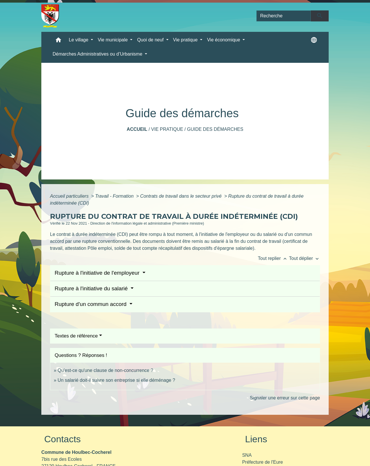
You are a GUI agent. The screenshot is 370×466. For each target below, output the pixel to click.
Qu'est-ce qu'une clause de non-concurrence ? (105, 370)
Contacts (62, 439)
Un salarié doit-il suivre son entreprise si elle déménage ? (116, 380)
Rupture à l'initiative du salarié (92, 288)
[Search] (283, 15)
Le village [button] (79, 39)
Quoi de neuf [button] (151, 39)
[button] (58, 41)
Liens (256, 439)
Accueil (137, 129)
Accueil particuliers (70, 196)
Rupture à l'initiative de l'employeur (98, 273)
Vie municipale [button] (113, 39)
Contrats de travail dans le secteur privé (181, 196)
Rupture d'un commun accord (91, 304)
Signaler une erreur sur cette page (285, 397)
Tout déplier (304, 258)
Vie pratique (167, 129)
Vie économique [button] (224, 39)
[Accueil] (50, 16)
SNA (247, 455)
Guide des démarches (215, 129)
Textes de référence (76, 336)
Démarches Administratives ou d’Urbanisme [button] (98, 54)
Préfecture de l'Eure (262, 462)
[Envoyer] (320, 15)
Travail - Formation (115, 196)
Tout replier (273, 258)
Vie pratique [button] (186, 39)
